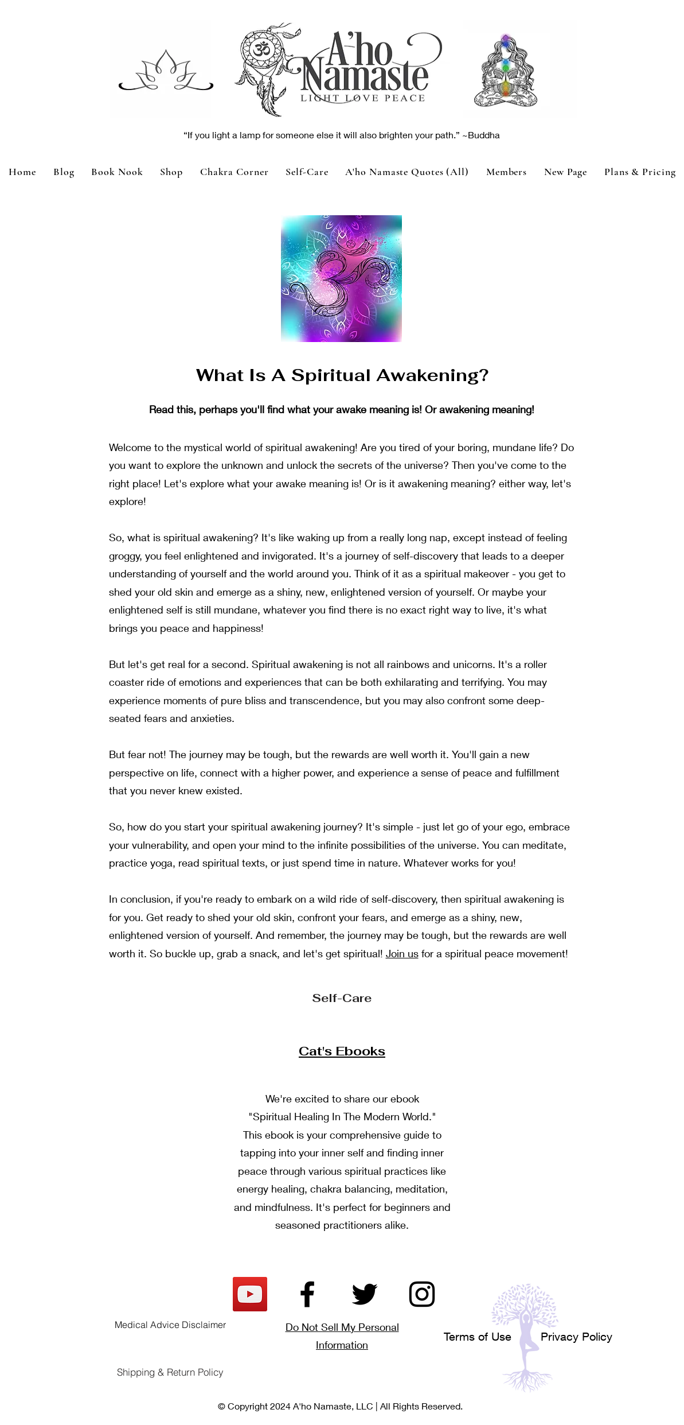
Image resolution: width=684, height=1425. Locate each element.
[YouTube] (250, 1294)
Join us (402, 953)
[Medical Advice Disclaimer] (170, 1324)
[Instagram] (422, 1294)
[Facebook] (307, 1294)
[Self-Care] (341, 998)
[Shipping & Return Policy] (170, 1371)
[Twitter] (364, 1294)
